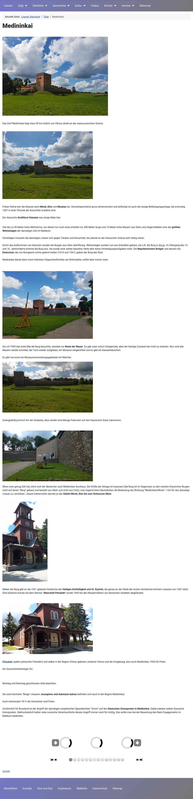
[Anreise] (132, 6)
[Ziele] (25, 6)
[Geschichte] (68, 6)
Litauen (8, 5)
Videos (95, 5)
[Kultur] (84, 6)
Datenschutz (99, 788)
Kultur (78, 5)
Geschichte (59, 5)
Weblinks (81, 788)
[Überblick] (45, 6)
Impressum (64, 788)
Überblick (38, 5)
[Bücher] (114, 6)
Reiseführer (10, 788)
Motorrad (145, 5)
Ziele (21, 5)
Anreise (126, 5)
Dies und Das (45, 788)
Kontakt (27, 788)
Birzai (162, 245)
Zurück (6, 771)
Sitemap (117, 788)
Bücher (108, 5)
